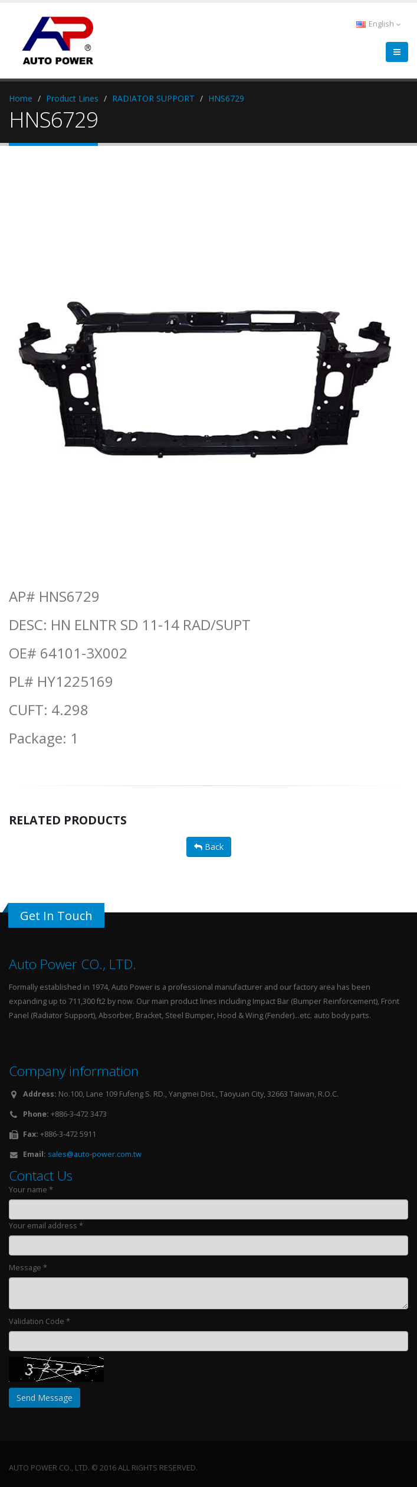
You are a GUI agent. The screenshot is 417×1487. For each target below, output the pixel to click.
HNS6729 (226, 98)
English (378, 24)
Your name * (31, 1190)
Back (209, 846)
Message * (28, 1268)
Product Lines (72, 98)
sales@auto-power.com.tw (95, 1154)
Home (20, 98)
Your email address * (46, 1226)
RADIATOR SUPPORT (153, 98)
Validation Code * (39, 1321)
